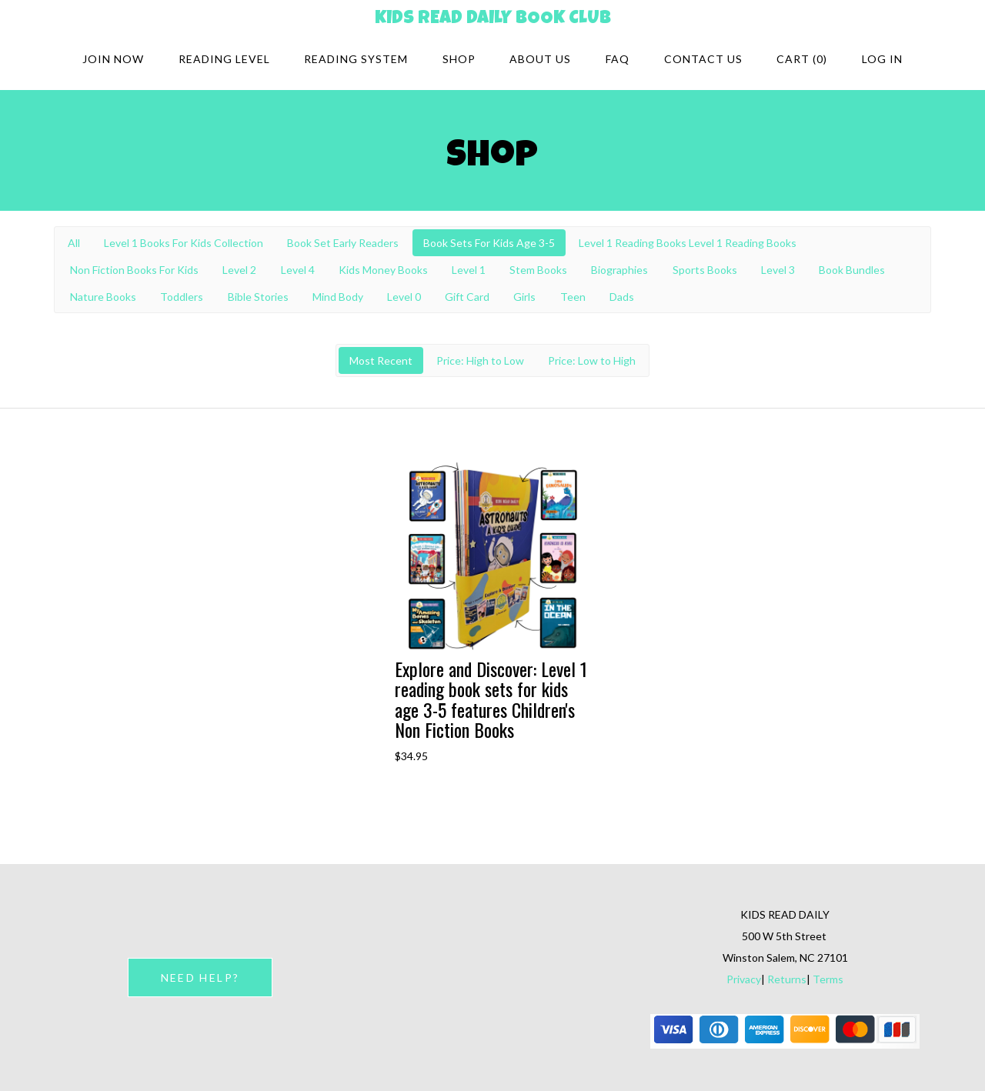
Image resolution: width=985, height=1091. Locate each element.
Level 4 (298, 269)
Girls (524, 296)
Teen (573, 296)
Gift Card (467, 296)
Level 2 (239, 269)
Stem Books (538, 269)
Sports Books (705, 269)
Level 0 (404, 296)
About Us (540, 58)
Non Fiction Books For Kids (134, 269)
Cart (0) (801, 58)
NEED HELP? (200, 977)
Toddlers (181, 296)
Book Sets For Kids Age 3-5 (489, 242)
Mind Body (337, 296)
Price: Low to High (592, 360)
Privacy (743, 979)
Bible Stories (258, 296)
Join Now (113, 58)
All (74, 242)
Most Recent (380, 360)
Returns (786, 979)
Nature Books (103, 296)
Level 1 (469, 269)
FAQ (617, 58)
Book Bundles (852, 269)
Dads (621, 296)
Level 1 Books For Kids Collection (183, 242)
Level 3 (778, 269)
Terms (828, 979)
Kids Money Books (383, 269)
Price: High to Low (480, 360)
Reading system (356, 58)
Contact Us (703, 58)
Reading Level (224, 58)
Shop (459, 58)
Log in (882, 58)
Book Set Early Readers (343, 242)
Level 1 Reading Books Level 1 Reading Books (687, 242)
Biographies (619, 269)
